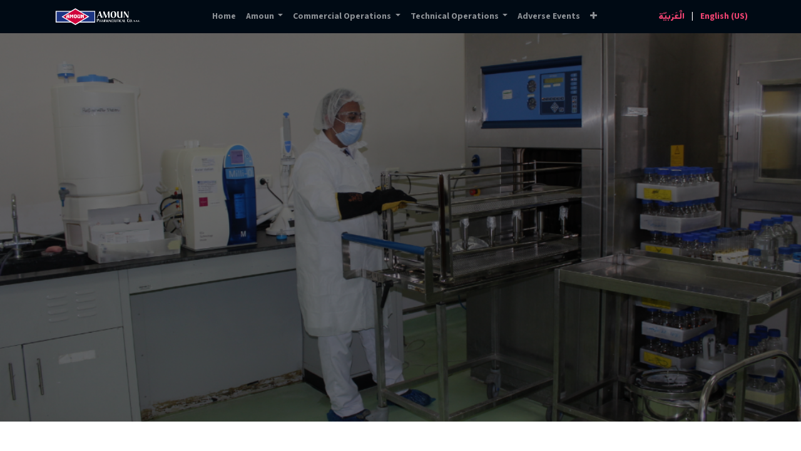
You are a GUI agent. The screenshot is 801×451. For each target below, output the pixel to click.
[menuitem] (224, 16)
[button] (593, 16)
